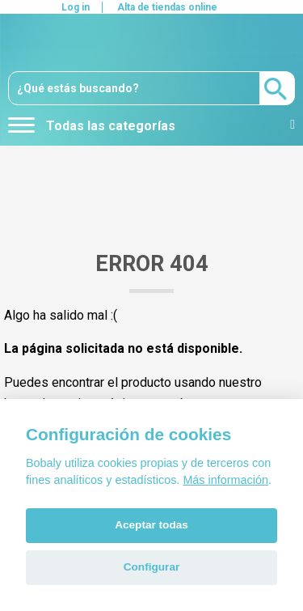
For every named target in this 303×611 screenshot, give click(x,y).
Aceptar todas (151, 525)
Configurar (151, 567)
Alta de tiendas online (167, 7)
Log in (75, 7)
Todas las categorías (91, 126)
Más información (225, 479)
